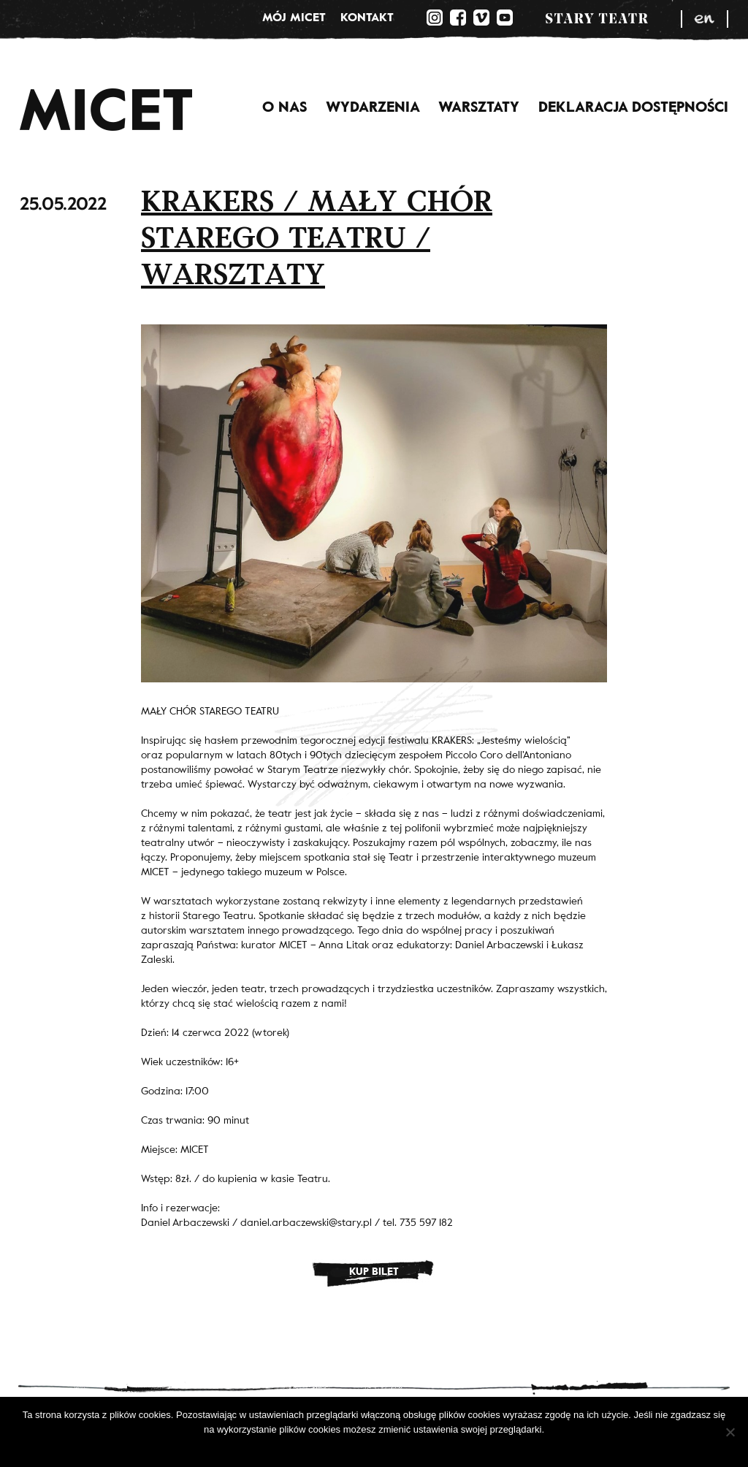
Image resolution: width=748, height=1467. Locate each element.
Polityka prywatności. (387, 1448)
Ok (330, 1448)
